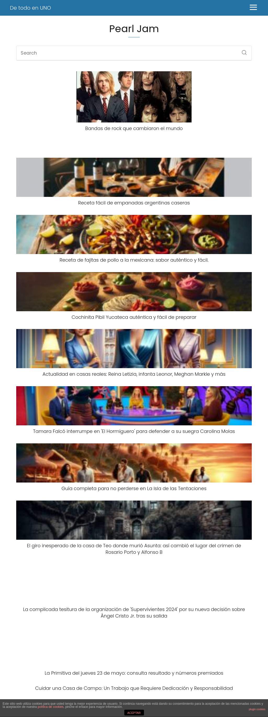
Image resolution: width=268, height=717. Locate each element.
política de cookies (51, 707)
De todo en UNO (30, 7)
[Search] (242, 51)
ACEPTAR (134, 712)
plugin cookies (257, 709)
